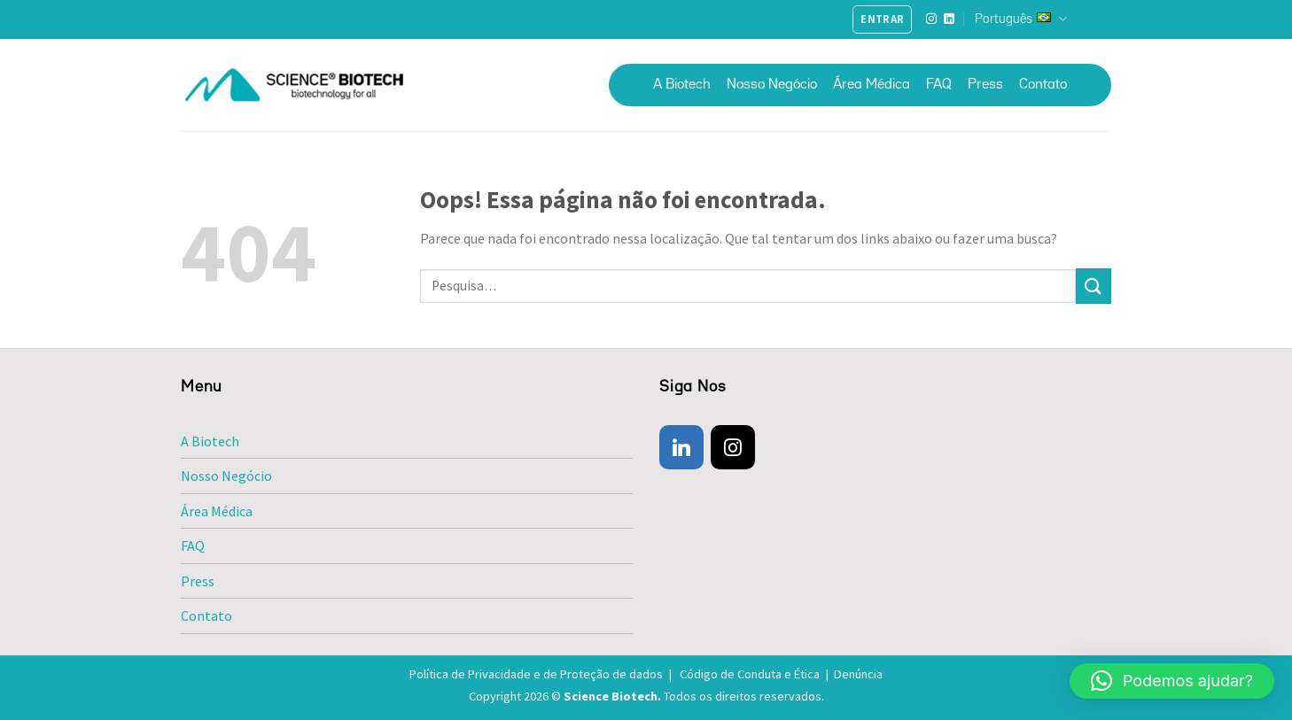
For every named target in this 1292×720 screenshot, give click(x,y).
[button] (1172, 681)
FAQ (939, 84)
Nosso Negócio (772, 84)
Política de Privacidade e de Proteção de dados (543, 674)
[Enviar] (1093, 285)
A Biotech (682, 84)
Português (1021, 19)
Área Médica (871, 84)
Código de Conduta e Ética (757, 674)
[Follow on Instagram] (931, 19)
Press (985, 84)
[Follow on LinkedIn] (949, 19)
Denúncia (858, 674)
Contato (1043, 84)
